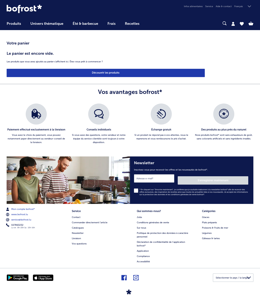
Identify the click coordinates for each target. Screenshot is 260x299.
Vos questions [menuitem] (79, 240)
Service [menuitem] (209, 6)
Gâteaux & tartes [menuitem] (211, 235)
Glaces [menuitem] (205, 214)
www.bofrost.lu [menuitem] (17, 212)
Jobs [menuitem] (139, 214)
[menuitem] (14, 25)
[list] (130, 124)
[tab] (233, 23)
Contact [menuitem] (76, 214)
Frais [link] (111, 23)
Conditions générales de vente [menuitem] (153, 219)
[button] (243, 6)
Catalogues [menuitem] (78, 224)
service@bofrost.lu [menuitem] (19, 217)
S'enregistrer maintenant (228, 178)
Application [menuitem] (143, 248)
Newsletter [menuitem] (78, 230)
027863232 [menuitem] (15, 223)
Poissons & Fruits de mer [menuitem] (215, 224)
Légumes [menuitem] (207, 230)
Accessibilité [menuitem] (143, 258)
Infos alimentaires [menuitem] (193, 6)
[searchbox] (151, 23)
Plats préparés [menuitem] (209, 219)
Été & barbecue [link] (85, 23)
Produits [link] (14, 23)
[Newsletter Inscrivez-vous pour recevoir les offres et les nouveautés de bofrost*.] (191, 179)
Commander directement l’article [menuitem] (89, 219)
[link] (44, 9)
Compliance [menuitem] (143, 253)
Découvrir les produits (25, 72)
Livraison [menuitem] (76, 235)
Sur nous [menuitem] (141, 224)
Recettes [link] (132, 23)
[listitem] (36, 124)
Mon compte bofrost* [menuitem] (21, 207)
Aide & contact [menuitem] (224, 6)
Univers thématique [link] (46, 23)
